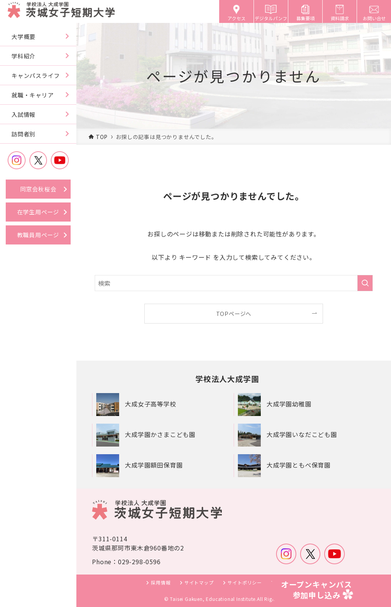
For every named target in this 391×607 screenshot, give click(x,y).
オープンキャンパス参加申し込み (316, 590)
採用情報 (160, 582)
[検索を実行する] (365, 283)
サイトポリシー (245, 582)
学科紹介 (23, 56)
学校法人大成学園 (227, 378)
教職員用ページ (38, 235)
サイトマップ (199, 582)
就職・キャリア (32, 95)
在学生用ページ (38, 212)
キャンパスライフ (35, 75)
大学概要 (23, 36)
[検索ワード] (234, 283)
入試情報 (23, 114)
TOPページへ (234, 313)
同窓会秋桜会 (38, 189)
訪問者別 (23, 134)
